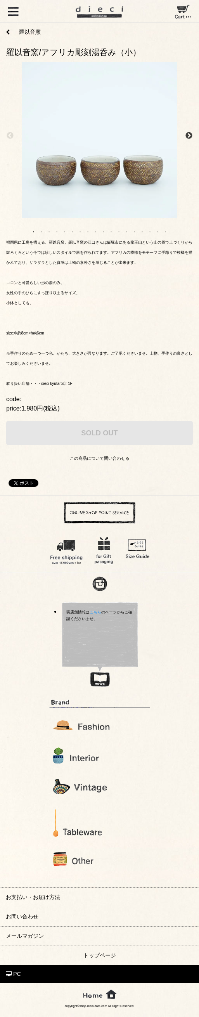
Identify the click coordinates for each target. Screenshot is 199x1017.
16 (150, 231)
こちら (95, 612)
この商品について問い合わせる (100, 458)
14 (134, 231)
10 (103, 231)
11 (111, 231)
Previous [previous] (10, 136)
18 (166, 231)
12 (119, 231)
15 (142, 231)
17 (158, 231)
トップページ (99, 955)
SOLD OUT (99, 433)
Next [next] (189, 136)
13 (127, 231)
